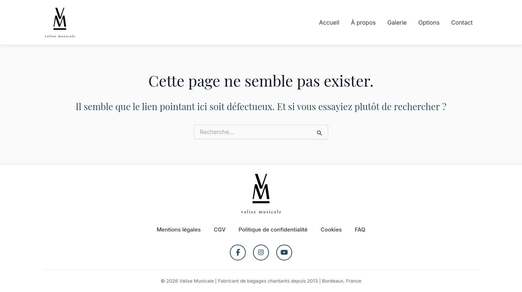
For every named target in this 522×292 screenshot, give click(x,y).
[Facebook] (238, 252)
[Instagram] (261, 252)
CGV (220, 229)
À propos (363, 22)
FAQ (360, 229)
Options (429, 22)
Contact (462, 22)
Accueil (329, 22)
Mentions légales (179, 229)
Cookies (331, 229)
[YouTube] (284, 252)
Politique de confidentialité (273, 229)
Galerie (397, 22)
